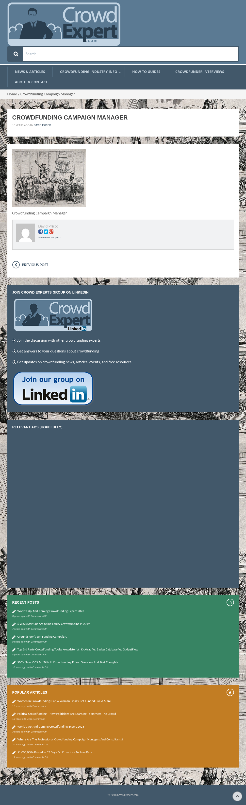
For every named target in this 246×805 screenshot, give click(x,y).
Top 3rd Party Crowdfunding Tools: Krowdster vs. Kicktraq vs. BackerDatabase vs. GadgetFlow (77, 649)
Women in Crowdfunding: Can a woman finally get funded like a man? (64, 701)
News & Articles (30, 71)
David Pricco (42, 125)
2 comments (39, 706)
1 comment (38, 718)
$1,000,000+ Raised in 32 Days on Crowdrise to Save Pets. (55, 752)
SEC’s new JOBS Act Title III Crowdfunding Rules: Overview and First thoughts (67, 662)
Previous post (35, 264)
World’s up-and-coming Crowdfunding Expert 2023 (50, 611)
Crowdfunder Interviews (199, 71)
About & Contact (31, 82)
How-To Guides (146, 71)
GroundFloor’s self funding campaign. (42, 636)
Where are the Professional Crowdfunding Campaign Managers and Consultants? (70, 739)
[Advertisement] (49, 507)
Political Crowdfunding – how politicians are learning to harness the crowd (66, 714)
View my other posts (49, 237)
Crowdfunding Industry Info (88, 71)
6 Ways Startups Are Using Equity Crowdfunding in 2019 (53, 624)
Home (12, 94)
